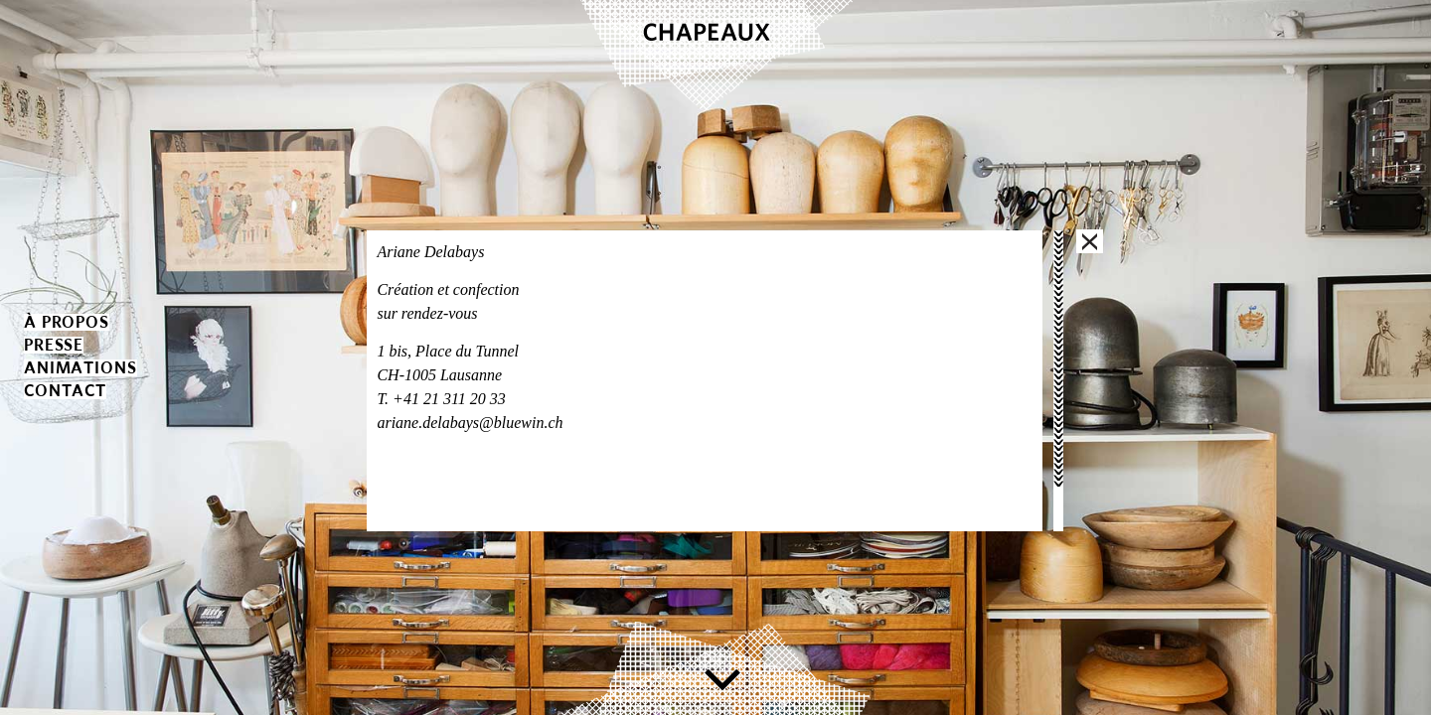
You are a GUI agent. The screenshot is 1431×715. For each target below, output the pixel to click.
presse (53, 345)
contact (65, 390)
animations (80, 367)
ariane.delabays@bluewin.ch (469, 422)
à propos (66, 322)
